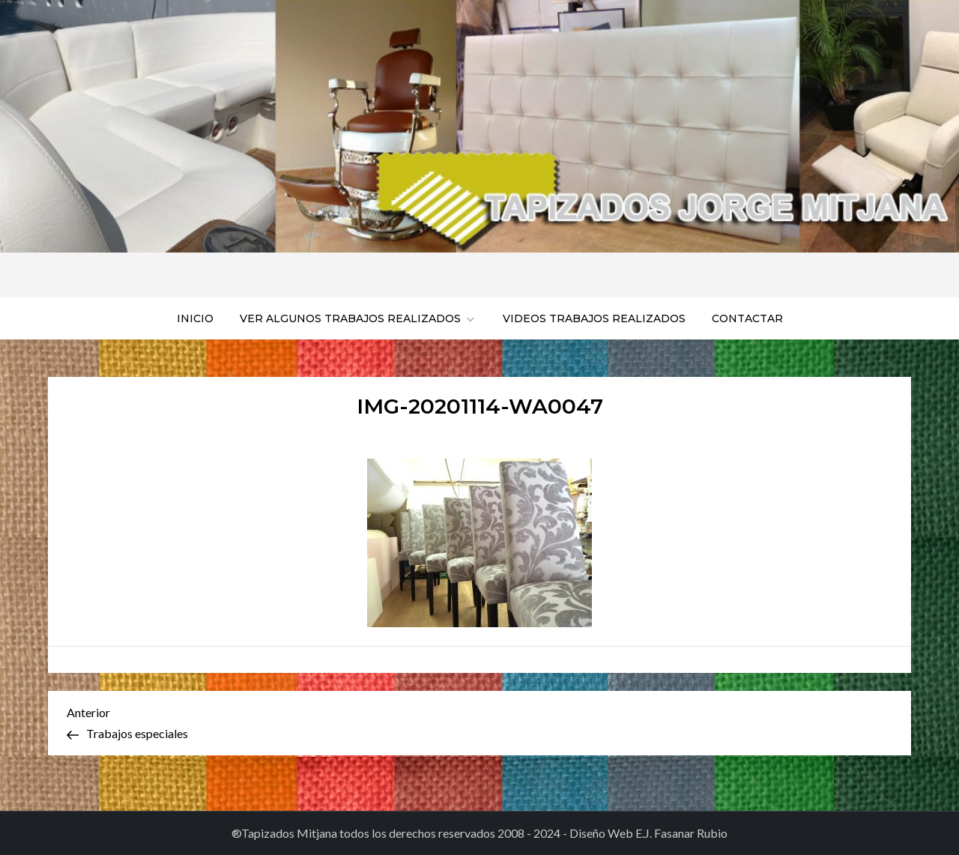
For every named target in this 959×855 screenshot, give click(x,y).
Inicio (195, 318)
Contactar (747, 318)
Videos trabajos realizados (594, 318)
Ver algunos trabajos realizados (358, 318)
